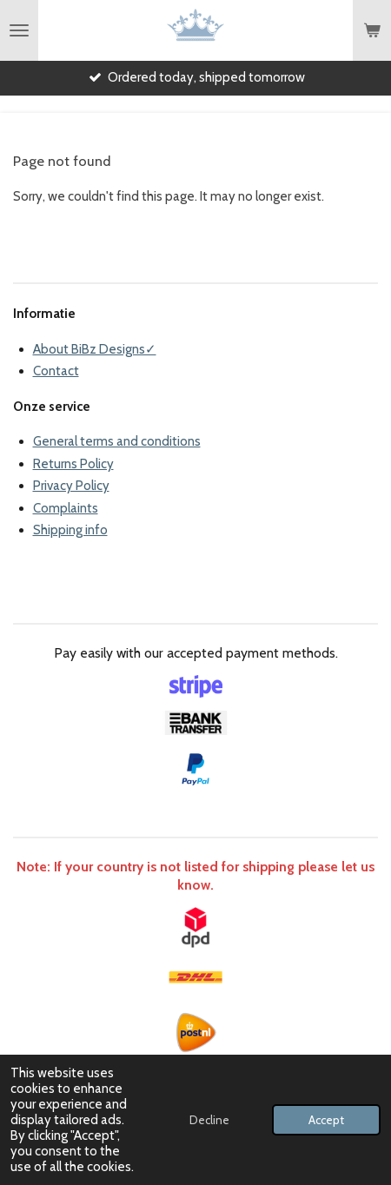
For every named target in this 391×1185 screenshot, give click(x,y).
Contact (56, 371)
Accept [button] (326, 1120)
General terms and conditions (117, 441)
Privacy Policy (71, 485)
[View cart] (372, 30)
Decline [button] (209, 1120)
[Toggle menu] (19, 30)
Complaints (65, 508)
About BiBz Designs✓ (94, 349)
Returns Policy (73, 464)
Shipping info (70, 530)
